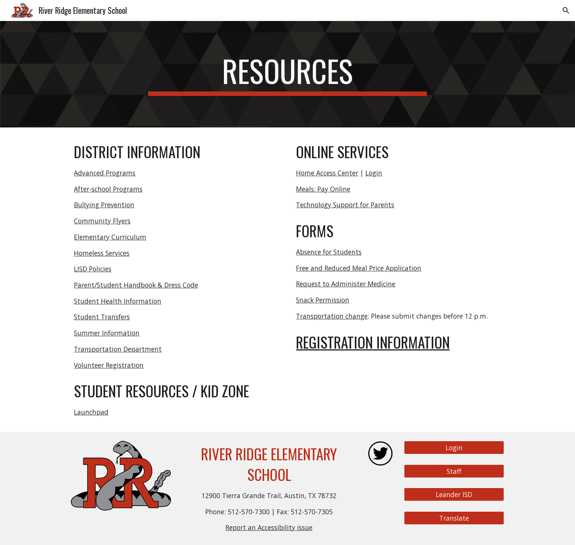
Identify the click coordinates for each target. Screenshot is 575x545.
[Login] (453, 447)
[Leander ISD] (453, 494)
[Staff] (453, 471)
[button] (566, 10)
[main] (287, 74)
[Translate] (453, 518)
